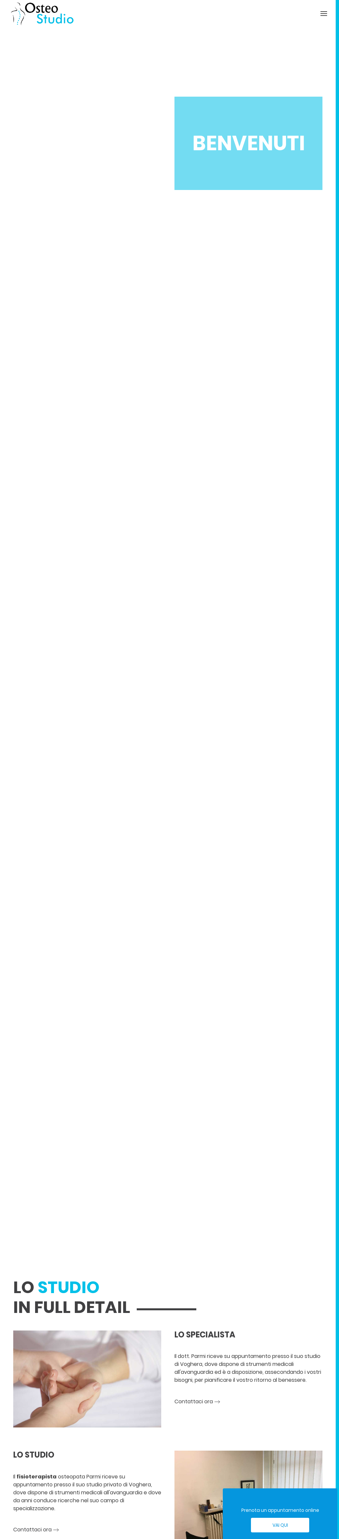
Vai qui (280, 1525)
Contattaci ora (193, 1401)
